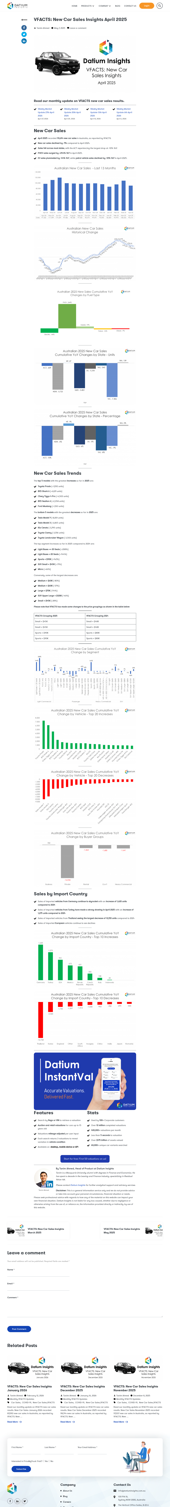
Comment (12, 1297)
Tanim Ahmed (43, 28)
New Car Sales (40, 1402)
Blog (117, 6)
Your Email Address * (87, 1447)
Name (10, 1269)
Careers (67, 1501)
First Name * (17, 1447)
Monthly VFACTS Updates (22, 1399)
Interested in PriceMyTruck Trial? (27, 1461)
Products (86, 6)
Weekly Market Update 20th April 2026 (72, 112)
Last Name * (50, 1447)
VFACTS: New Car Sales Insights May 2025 (133, 1230)
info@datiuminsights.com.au (129, 1490)
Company (103, 6)
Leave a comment (78, 28)
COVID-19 (26, 1402)
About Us (67, 1490)
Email (10, 1283)
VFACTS (51, 1402)
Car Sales (15, 1402)
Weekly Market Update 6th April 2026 (124, 112)
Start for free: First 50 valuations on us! (85, 1158)
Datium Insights (77, 1185)
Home (74, 6)
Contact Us (130, 6)
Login (146, 5)
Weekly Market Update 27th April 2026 (46, 112)
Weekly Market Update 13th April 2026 (98, 112)
